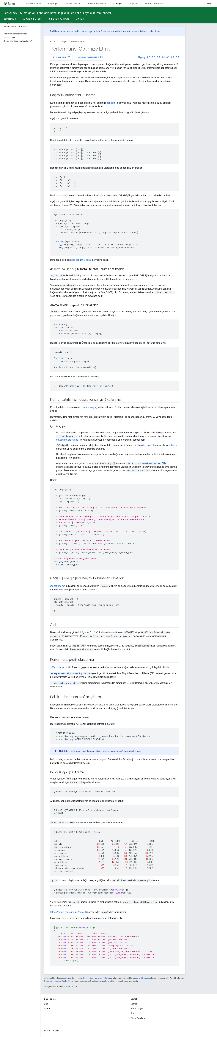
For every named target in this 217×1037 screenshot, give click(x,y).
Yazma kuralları (32, 19)
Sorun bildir (61, 57)
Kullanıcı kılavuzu (72, 3)
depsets (111, 102)
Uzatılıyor (63, 41)
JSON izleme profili (60, 667)
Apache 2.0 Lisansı (141, 978)
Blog (46, 1004)
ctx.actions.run (57, 586)
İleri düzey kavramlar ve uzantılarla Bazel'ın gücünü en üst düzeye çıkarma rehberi (57, 13)
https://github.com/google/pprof (67, 912)
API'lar (80, 19)
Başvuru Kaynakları (97, 3)
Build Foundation (58, 31)
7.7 (177, 57)
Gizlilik (56, 1030)
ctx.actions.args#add (67, 439)
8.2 (172, 57)
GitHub (207, 3)
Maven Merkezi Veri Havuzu (109, 751)
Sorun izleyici (137, 1008)
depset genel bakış (81, 259)
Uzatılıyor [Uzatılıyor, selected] (118, 3)
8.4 (163, 57)
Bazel (52, 41)
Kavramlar (10, 19)
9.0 (148, 57)
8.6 (153, 57)
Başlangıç (52, 3)
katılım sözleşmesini (131, 31)
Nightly (141, 57)
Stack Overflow (138, 1018)
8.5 (158, 57)
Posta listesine (108, 31)
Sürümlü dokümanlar (155, 3)
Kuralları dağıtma (78, 41)
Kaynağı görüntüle (90, 57)
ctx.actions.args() (88, 407)
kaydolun (155, 31)
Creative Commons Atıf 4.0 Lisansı (97, 978)
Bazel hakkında (33, 3)
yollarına (173, 445)
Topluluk (134, 3)
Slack (133, 1013)
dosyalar (146, 445)
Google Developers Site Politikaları (59, 981)
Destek (134, 1004)
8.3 (168, 57)
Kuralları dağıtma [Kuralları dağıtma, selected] (59, 19)
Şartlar (47, 1030)
